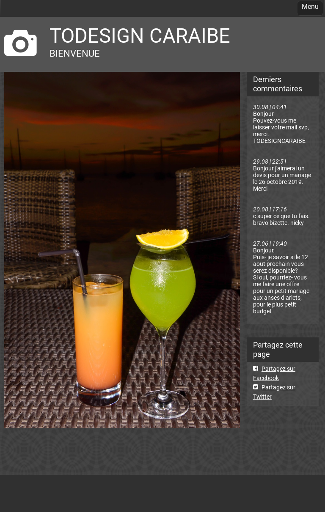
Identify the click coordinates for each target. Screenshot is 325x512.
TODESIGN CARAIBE (140, 35)
